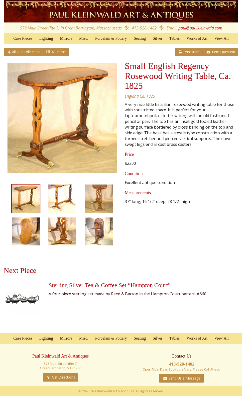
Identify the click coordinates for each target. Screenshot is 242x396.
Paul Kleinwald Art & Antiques (121, 11)
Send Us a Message (183, 378)
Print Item (191, 51)
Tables (174, 38)
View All (221, 38)
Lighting (46, 38)
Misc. (83, 38)
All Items (58, 51)
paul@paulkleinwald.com (200, 28)
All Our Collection (26, 51)
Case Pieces (22, 38)
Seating (140, 38)
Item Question (223, 51)
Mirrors (66, 38)
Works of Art (197, 38)
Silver (157, 38)
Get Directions (63, 377)
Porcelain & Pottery (111, 38)
